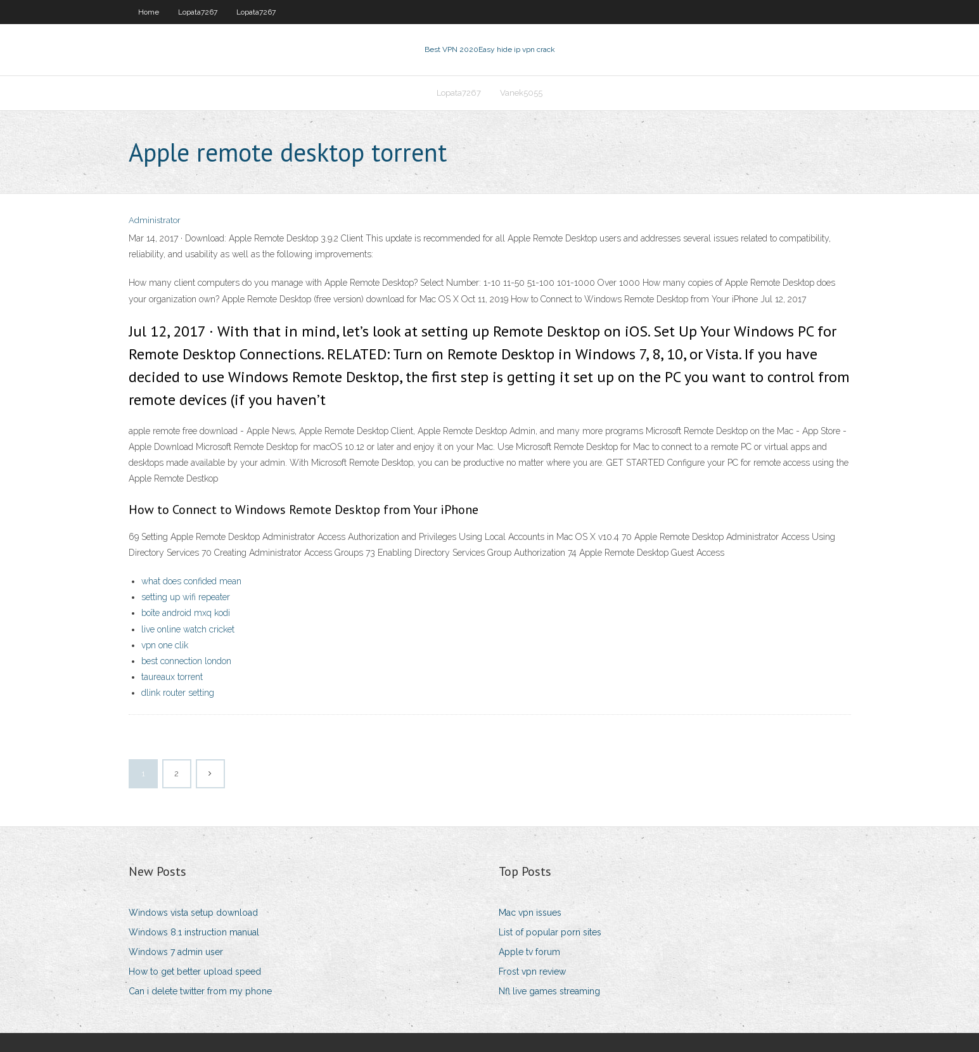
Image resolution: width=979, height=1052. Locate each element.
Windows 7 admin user (176, 952)
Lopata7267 (197, 12)
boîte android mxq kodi (185, 613)
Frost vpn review (532, 971)
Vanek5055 (521, 93)
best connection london (186, 661)
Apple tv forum (529, 952)
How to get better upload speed (195, 971)
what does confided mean (191, 581)
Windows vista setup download (193, 913)
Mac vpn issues (530, 913)
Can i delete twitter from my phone (200, 991)
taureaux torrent (172, 677)
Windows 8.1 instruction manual (194, 932)
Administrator (155, 220)
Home (148, 12)
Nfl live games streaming (549, 991)
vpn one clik (164, 645)
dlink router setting (177, 693)
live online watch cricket (187, 629)
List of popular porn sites (550, 932)
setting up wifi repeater (185, 597)
